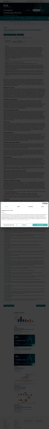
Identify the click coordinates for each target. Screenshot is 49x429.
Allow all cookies (40, 224)
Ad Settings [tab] (30, 206)
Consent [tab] (6, 206)
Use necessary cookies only (8, 224)
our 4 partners (4, 213)
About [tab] (42, 206)
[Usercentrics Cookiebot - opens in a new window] (43, 203)
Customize (24, 224)
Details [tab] (18, 206)
